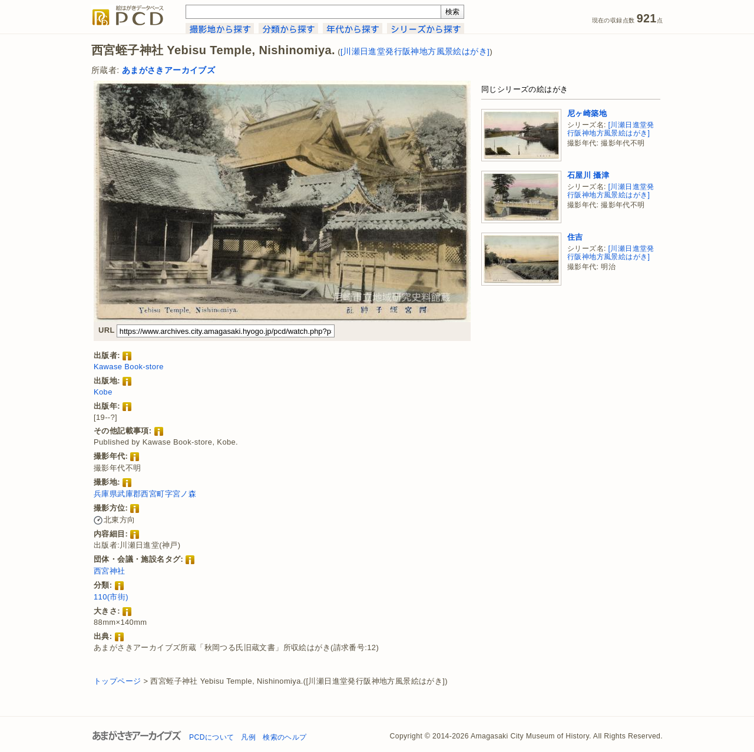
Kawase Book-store (129, 366)
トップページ (117, 681)
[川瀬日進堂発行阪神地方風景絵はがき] (415, 51)
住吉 (575, 237)
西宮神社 (109, 571)
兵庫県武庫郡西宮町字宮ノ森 (145, 493)
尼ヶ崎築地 (587, 113)
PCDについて (211, 737)
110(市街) (111, 596)
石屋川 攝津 (588, 175)
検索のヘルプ (284, 737)
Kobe (103, 391)
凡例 (248, 737)
